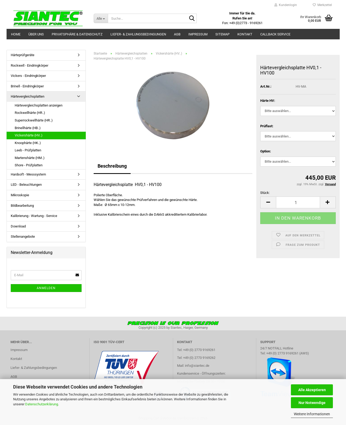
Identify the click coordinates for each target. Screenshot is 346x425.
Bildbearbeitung (22, 206)
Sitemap (222, 34)
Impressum (197, 34)
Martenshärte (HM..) (30, 158)
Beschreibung (112, 166)
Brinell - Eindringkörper (27, 86)
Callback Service (275, 34)
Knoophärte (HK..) (28, 143)
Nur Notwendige (312, 403)
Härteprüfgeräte (22, 55)
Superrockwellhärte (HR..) (34, 120)
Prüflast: (266, 126)
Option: (265, 151)
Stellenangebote (23, 236)
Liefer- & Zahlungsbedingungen (138, 34)
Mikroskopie (20, 195)
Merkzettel (322, 5)
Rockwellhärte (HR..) (30, 113)
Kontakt (244, 34)
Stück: (265, 193)
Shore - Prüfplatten (28, 165)
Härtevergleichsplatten (27, 96)
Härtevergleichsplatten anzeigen (38, 105)
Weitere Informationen (312, 414)
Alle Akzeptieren (312, 390)
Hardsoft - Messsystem (28, 174)
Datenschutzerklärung (41, 404)
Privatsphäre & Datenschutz (77, 34)
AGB (177, 34)
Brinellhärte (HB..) (28, 128)
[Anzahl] (298, 202)
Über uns (36, 34)
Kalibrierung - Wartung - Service (34, 216)
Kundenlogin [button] (285, 5)
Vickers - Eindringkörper (28, 76)
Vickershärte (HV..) (28, 135)
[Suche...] (101, 18)
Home (15, 34)
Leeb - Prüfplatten (28, 150)
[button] (268, 202)
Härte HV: (267, 101)
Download (18, 226)
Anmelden (46, 288)
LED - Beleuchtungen (26, 185)
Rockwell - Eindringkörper (29, 65)
